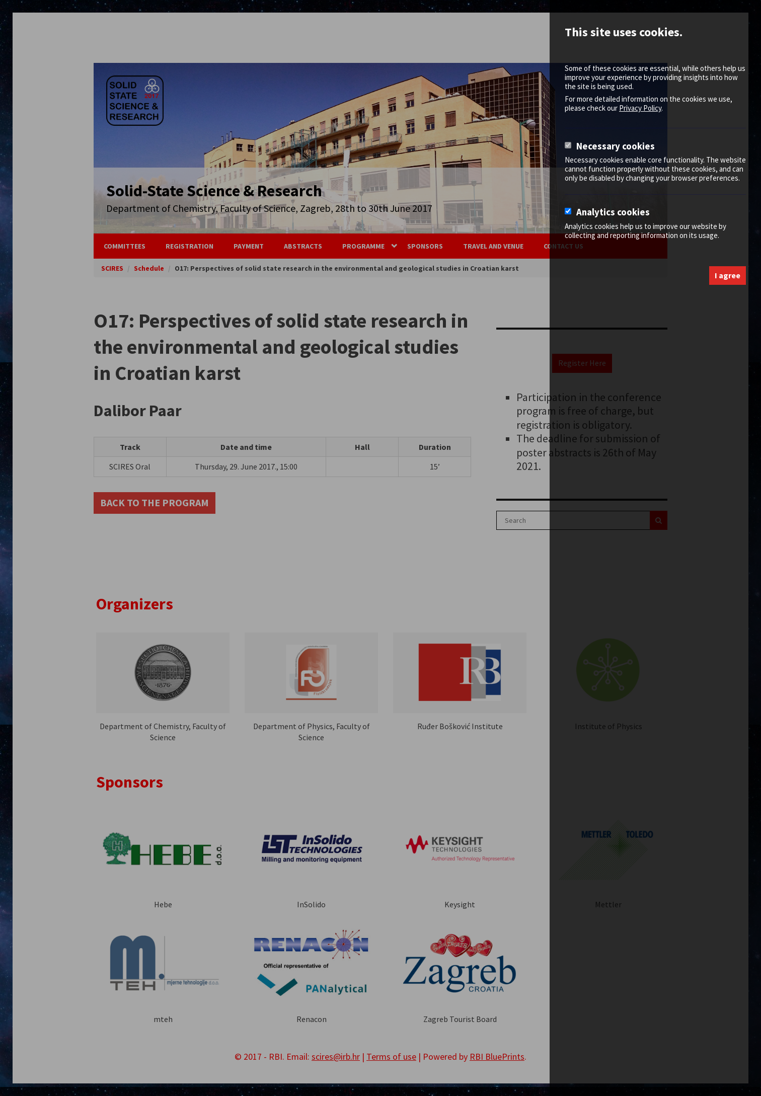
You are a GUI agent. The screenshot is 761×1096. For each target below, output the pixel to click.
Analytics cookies (613, 212)
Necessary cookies (615, 146)
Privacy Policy (640, 108)
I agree (727, 275)
